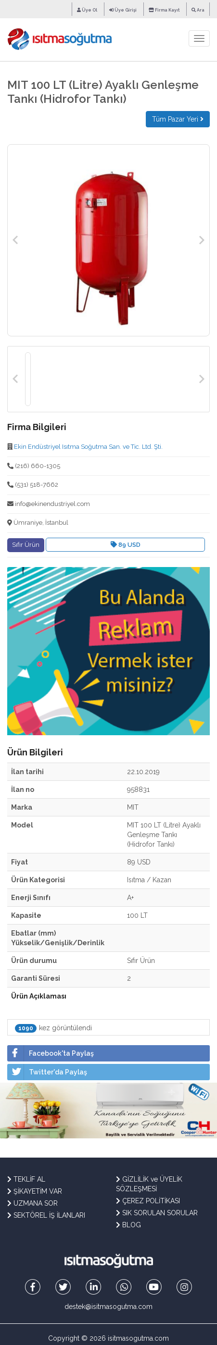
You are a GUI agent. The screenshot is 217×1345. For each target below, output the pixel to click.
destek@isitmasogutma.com (108, 1306)
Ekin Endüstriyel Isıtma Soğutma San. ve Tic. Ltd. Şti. (88, 446)
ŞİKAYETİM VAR (34, 1191)
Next (201, 240)
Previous (15, 240)
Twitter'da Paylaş (47, 1072)
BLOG (128, 1225)
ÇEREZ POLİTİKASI (148, 1201)
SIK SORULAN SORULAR (157, 1213)
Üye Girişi (123, 10)
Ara (197, 10)
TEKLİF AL (26, 1179)
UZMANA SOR (32, 1203)
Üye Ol (87, 10)
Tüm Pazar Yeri (178, 119)
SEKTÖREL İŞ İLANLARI (46, 1215)
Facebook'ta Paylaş (50, 1053)
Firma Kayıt (164, 10)
